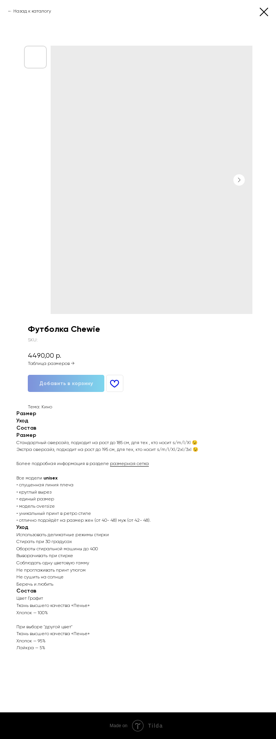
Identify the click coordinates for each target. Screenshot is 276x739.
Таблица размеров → (51, 363)
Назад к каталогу (32, 11)
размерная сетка (129, 463)
